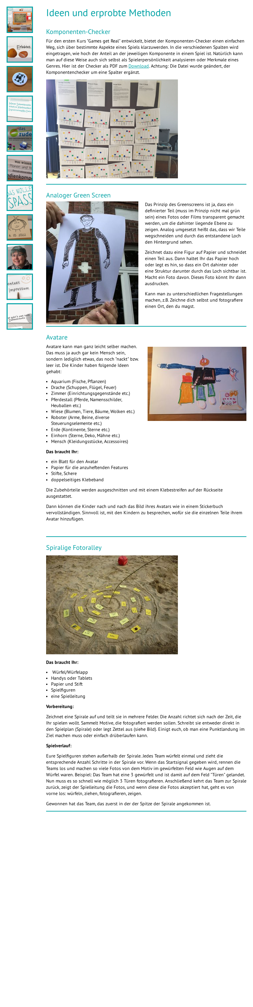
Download (138, 66)
